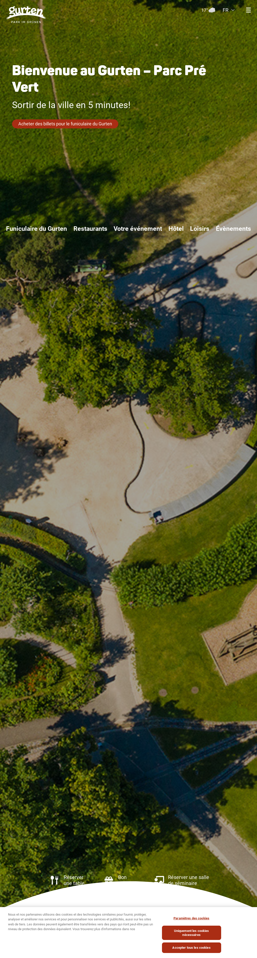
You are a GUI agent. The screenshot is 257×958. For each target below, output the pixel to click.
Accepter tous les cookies (191, 949)
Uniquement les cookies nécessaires (191, 934)
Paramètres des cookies (191, 919)
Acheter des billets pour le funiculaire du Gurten (65, 123)
